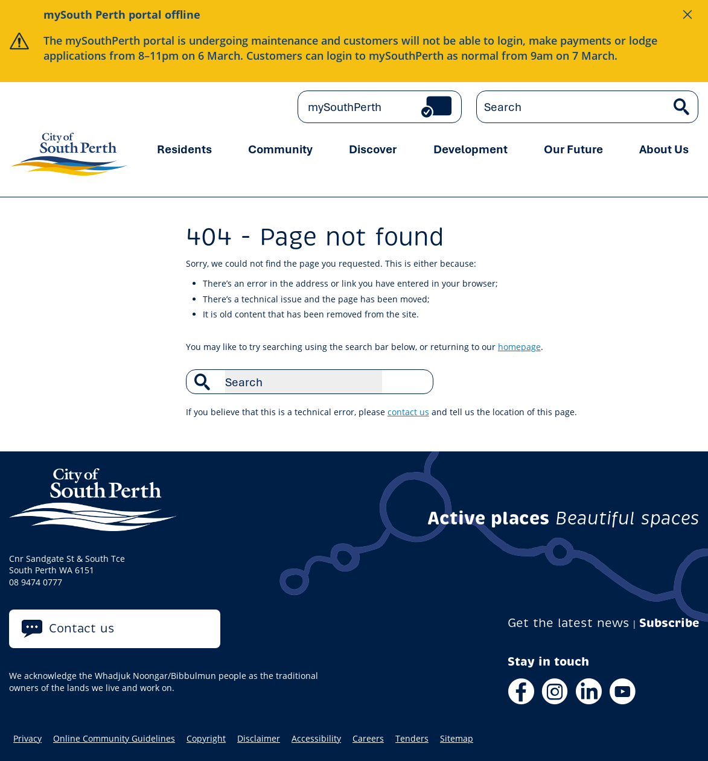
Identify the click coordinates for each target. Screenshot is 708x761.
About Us (664, 149)
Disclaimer (258, 738)
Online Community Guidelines (114, 738)
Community (280, 149)
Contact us (82, 628)
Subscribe (669, 623)
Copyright (206, 738)
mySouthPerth (344, 107)
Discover (373, 149)
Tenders (412, 738)
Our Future (573, 149)
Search (418, 381)
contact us (408, 412)
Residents (184, 149)
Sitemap (456, 738)
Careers (368, 738)
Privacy (27, 738)
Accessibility (316, 738)
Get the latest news (569, 623)
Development (470, 149)
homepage (519, 346)
